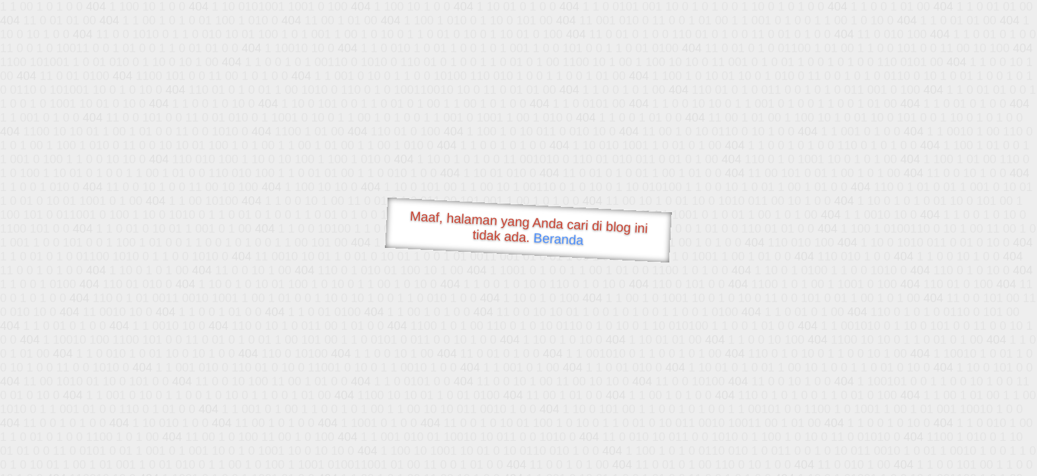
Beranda (558, 238)
